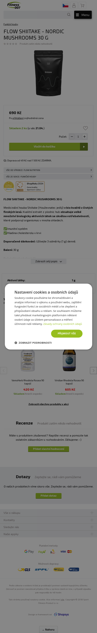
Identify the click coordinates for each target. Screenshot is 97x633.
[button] (33, 342)
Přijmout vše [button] (67, 333)
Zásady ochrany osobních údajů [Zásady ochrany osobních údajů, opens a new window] (62, 324)
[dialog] (48, 316)
